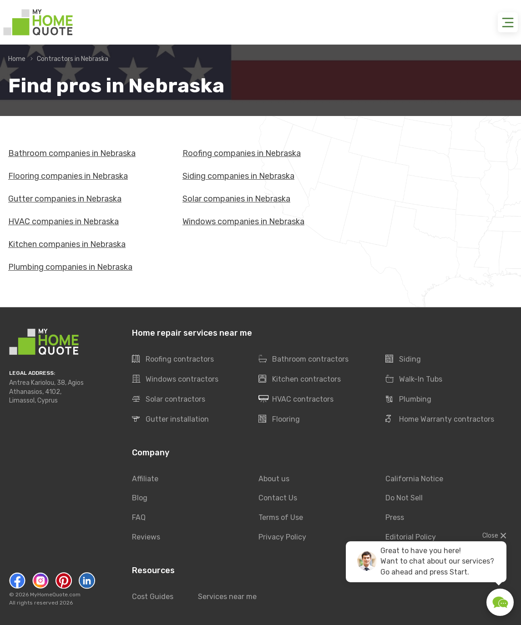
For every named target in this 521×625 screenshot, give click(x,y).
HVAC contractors (296, 399)
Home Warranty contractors (439, 419)
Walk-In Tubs (413, 379)
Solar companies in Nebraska (236, 199)
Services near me (227, 596)
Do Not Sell (404, 498)
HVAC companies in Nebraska (63, 222)
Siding (403, 359)
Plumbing (408, 399)
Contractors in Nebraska (72, 59)
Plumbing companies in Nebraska (70, 267)
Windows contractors (175, 379)
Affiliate (145, 478)
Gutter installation (170, 419)
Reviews (146, 537)
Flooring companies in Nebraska (68, 176)
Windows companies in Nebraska (243, 222)
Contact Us (277, 498)
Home (16, 59)
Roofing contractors (173, 359)
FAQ (139, 518)
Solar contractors (168, 399)
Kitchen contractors (299, 379)
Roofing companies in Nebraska (241, 153)
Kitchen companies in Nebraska (67, 244)
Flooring (279, 419)
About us (273, 478)
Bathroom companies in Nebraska (72, 153)
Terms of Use (280, 518)
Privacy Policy (282, 537)
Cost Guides (152, 596)
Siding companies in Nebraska (238, 176)
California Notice (414, 478)
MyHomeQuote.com (55, 594)
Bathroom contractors (303, 359)
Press (394, 518)
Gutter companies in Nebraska (64, 199)
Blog (139, 498)
